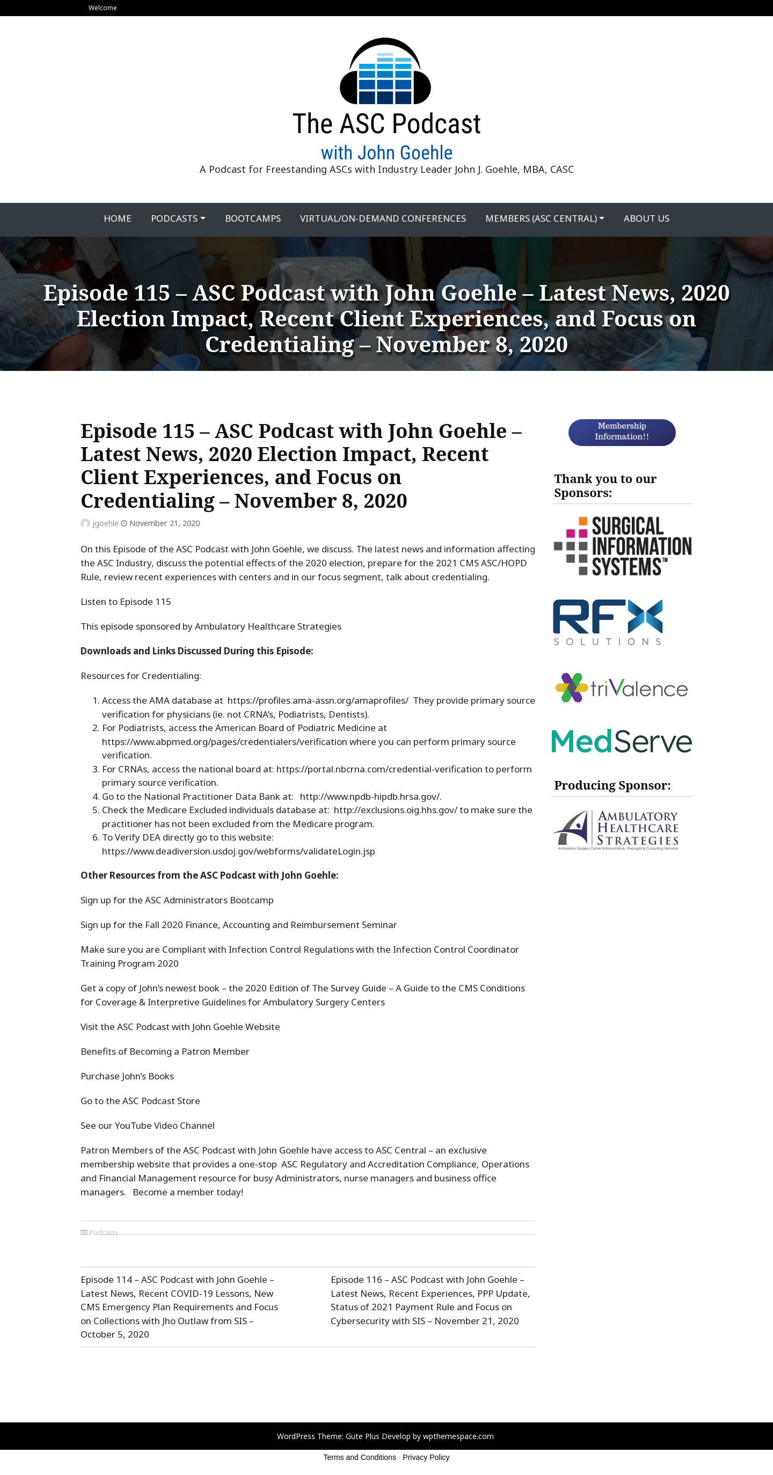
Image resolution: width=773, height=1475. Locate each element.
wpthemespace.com (458, 1436)
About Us (646, 218)
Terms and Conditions (360, 1457)
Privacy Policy (426, 1457)
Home (118, 218)
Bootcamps (253, 218)
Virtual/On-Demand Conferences (383, 218)
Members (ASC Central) (541, 218)
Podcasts (174, 218)
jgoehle (105, 523)
